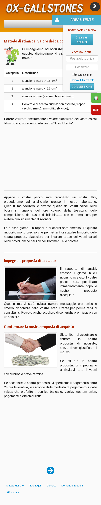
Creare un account (82, 39)
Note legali (35, 485)
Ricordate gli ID (82, 74)
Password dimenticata (82, 80)
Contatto (51, 485)
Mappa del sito (15, 485)
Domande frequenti (72, 485)
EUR (96, 109)
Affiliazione (12, 492)
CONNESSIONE (82, 86)
